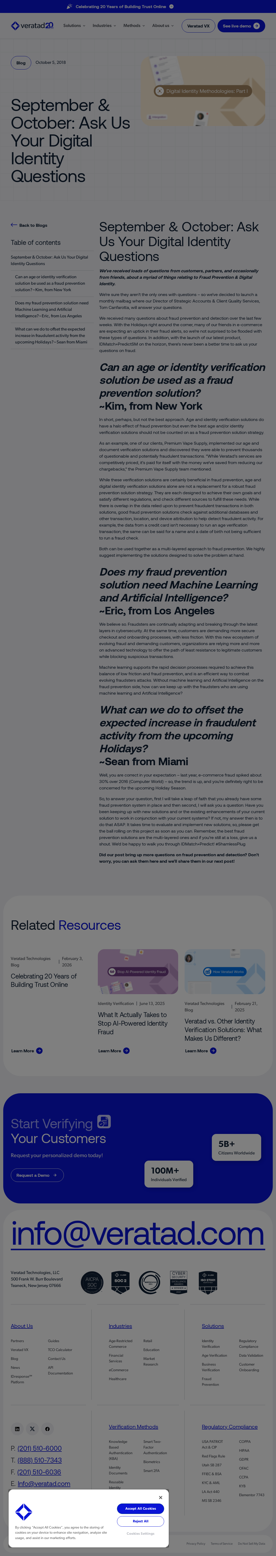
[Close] (160, 1497)
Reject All (141, 1521)
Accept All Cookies (140, 1508)
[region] (89, 1518)
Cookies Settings (140, 1534)
